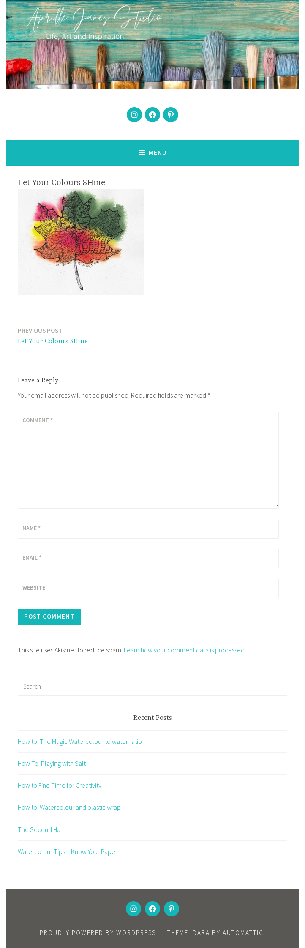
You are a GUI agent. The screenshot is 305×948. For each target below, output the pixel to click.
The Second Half (41, 829)
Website (33, 587)
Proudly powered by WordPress (98, 933)
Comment (37, 420)
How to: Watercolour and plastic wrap (69, 807)
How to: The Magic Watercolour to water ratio (80, 741)
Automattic (243, 933)
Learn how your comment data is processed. (185, 650)
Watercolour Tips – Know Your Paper (67, 851)
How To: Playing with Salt (52, 763)
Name (31, 528)
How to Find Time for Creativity (59, 785)
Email (31, 557)
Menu (158, 152)
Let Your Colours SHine (53, 335)
